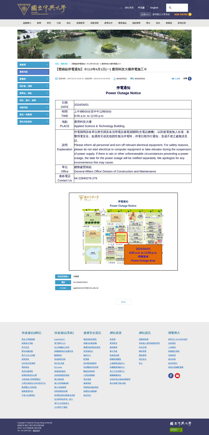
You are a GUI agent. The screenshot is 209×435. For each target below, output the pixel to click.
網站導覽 (129, 7)
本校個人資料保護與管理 (149, 343)
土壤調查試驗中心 (117, 363)
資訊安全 (142, 359)
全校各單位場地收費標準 (120, 379)
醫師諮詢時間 (89, 371)
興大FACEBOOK (171, 375)
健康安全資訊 (92, 332)
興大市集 (113, 351)
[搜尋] (176, 7)
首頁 (57, 64)
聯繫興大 (174, 332)
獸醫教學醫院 (115, 359)
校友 (158, 23)
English (154, 7)
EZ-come (58, 367)
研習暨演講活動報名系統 (64, 395)
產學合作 (108, 23)
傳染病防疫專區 (90, 339)
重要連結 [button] (122, 23)
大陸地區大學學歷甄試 (31, 379)
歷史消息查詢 (26, 122)
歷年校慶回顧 (27, 351)
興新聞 (23, 65)
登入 (141, 363)
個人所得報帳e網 (61, 383)
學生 (148, 23)
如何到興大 (173, 363)
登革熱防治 (88, 351)
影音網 (112, 339)
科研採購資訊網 (60, 391)
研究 (49, 23)
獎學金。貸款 (26, 93)
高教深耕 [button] (94, 23)
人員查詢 (172, 347)
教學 (39, 23)
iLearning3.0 (59, 339)
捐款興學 (136, 23)
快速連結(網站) (31, 332)
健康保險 (87, 383)
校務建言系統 (174, 351)
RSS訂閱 (143, 347)
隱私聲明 (142, 355)
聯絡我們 (36, 431)
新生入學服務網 (28, 339)
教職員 (169, 23)
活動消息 (24, 107)
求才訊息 (25, 347)
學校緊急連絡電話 (91, 387)
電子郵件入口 (60, 343)
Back (123, 302)
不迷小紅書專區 (28, 395)
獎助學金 (25, 367)
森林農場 (113, 347)
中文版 (141, 7)
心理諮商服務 (89, 375)
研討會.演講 (59, 363)
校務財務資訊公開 (29, 375)
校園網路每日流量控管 (63, 351)
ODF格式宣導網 (28, 363)
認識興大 (27, 23)
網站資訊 (145, 332)
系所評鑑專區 (27, 371)
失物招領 (172, 355)
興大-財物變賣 (60, 387)
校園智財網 (143, 339)
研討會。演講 (26, 86)
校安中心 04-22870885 (177, 339)
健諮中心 (87, 355)
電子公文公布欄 (28, 355)
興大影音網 (177, 375)
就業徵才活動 (27, 343)
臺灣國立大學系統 (29, 387)
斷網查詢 (58, 355)
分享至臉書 (190, 79)
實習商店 (113, 343)
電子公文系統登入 (61, 403)
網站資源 (115, 332)
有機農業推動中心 (117, 367)
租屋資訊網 (114, 355)
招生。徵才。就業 (28, 100)
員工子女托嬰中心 (117, 371)
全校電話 (172, 343)
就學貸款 (25, 359)
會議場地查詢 (60, 371)
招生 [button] (69, 23)
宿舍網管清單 (60, 359)
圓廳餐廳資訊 (115, 375)
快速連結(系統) (64, 332)
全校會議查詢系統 (61, 375)
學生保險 (87, 379)
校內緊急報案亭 (90, 363)
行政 (59, 23)
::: (121, 7)
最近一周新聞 (26, 114)
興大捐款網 (59, 379)
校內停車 (172, 359)
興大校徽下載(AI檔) (118, 383)
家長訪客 (182, 23)
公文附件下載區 (60, 407)
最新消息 (24, 72)
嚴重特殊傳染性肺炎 (91, 347)
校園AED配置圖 (90, 343)
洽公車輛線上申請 (61, 347)
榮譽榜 (23, 79)
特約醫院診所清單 (91, 367)
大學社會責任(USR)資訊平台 (34, 383)
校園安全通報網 (90, 391)
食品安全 (87, 395)
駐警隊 (86, 359)
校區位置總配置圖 (175, 367)
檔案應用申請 (27, 391)
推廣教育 (80, 23)
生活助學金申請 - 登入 (63, 399)
